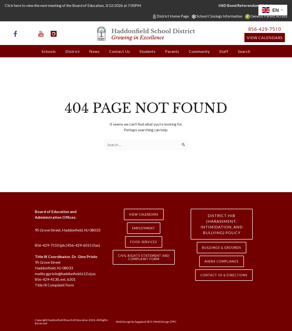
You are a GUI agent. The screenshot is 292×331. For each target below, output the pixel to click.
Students (147, 51)
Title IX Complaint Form (54, 285)
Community (199, 51)
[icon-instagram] (53, 34)
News (94, 51)
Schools (49, 51)
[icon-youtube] (42, 34)
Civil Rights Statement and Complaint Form (144, 257)
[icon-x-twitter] (29, 34)
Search (244, 51)
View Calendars (265, 37)
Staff (224, 51)
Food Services (143, 242)
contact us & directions (223, 275)
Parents (172, 51)
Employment (143, 228)
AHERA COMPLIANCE (221, 261)
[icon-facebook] (16, 34)
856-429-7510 (264, 29)
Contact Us (119, 51)
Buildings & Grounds (221, 247)
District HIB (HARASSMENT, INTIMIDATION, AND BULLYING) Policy (222, 224)
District (72, 51)
